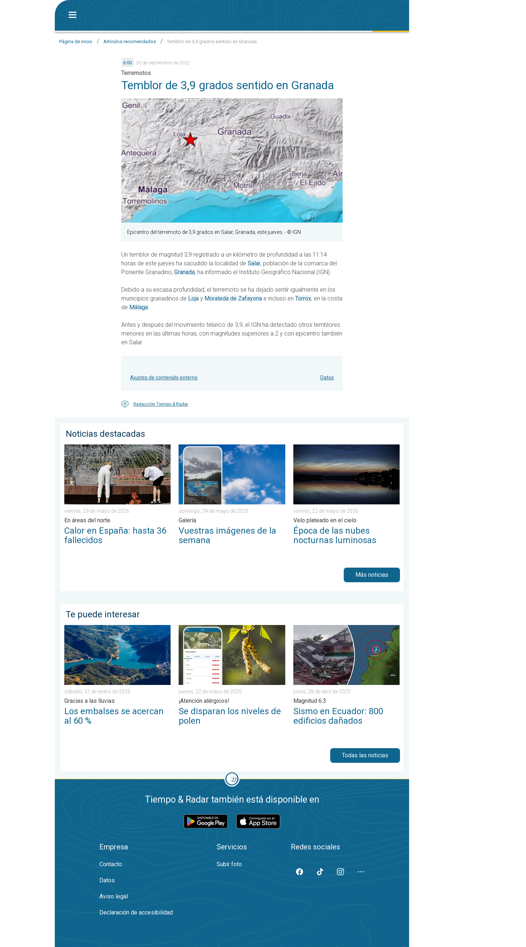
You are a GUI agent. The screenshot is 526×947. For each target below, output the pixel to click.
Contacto (110, 864)
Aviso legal (113, 896)
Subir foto (229, 864)
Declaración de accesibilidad (136, 912)
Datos (327, 377)
